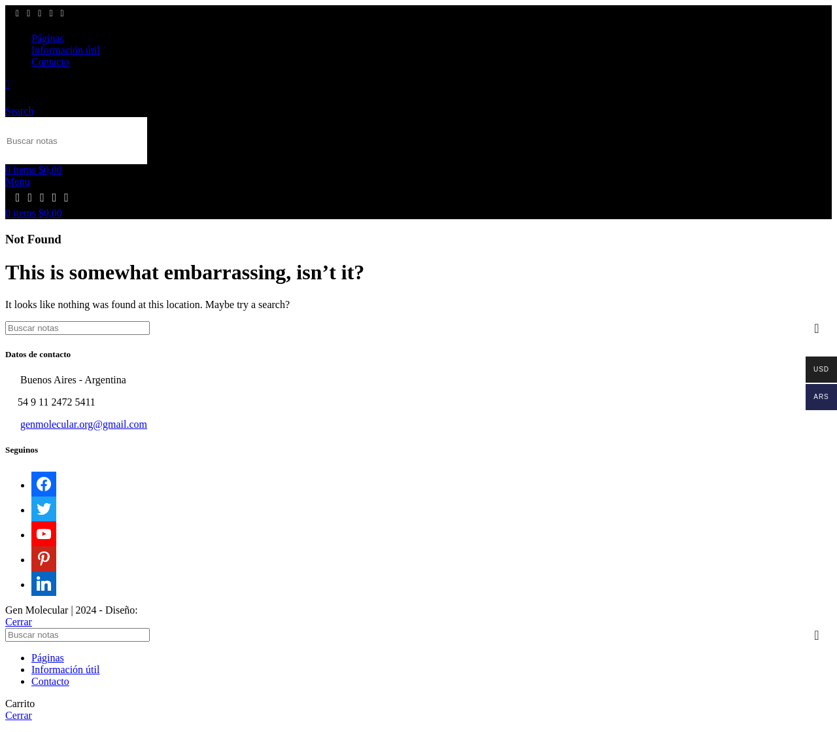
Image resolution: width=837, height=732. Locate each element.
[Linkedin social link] (62, 13)
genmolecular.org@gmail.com (83, 424)
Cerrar (18, 621)
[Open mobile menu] (17, 181)
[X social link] (28, 13)
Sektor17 (160, 610)
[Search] (76, 140)
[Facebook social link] (17, 13)
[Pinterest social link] (50, 13)
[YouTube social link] (39, 13)
